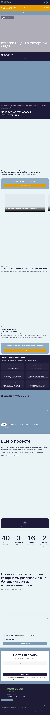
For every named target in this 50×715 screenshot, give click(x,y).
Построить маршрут (25, 643)
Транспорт (6, 427)
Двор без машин (4, 266)
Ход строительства (7, 18)
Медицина (12, 424)
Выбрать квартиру (7, 699)
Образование (24, 424)
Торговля (35, 424)
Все (4, 424)
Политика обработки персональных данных (12, 705)
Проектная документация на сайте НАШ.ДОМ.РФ (13, 707)
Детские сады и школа (6, 326)
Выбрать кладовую (25, 350)
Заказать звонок (25, 674)
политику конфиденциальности (20, 677)
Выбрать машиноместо (25, 185)
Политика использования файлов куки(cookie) (36, 705)
